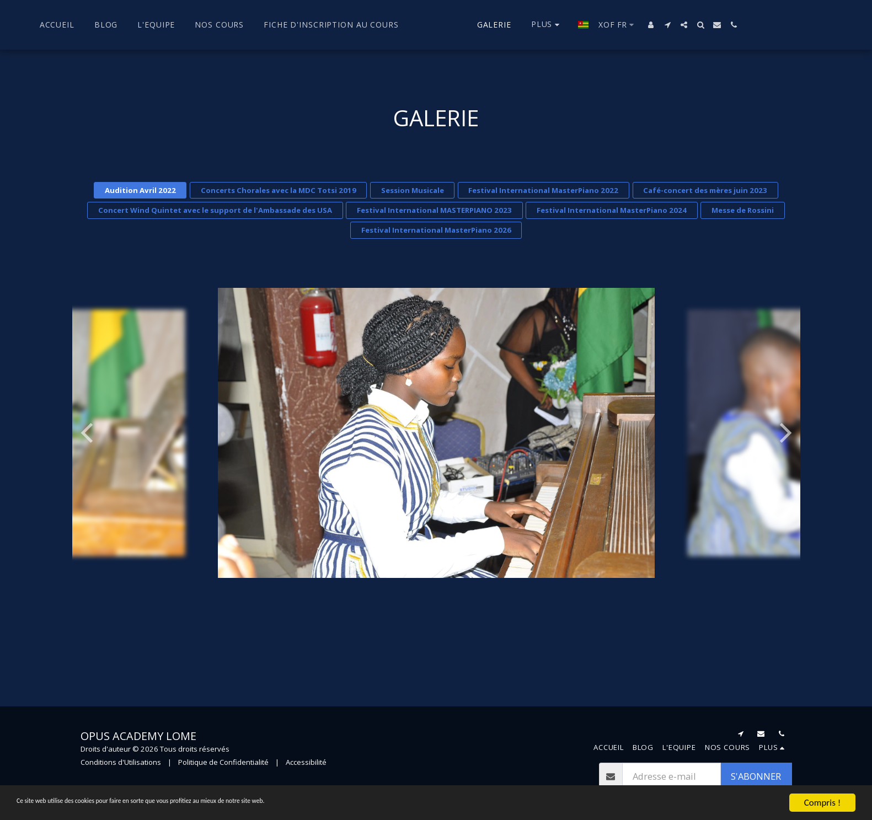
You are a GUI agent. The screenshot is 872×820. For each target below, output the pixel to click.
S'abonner (756, 776)
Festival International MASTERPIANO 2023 (434, 210)
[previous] (88, 432)
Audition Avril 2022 (140, 190)
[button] (686, 25)
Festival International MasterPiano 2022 (543, 190)
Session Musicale (412, 190)
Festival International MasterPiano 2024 (612, 210)
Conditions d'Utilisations (121, 762)
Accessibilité (306, 762)
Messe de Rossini (742, 210)
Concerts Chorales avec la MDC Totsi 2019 (278, 190)
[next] (783, 432)
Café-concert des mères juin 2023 (705, 190)
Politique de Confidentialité (223, 762)
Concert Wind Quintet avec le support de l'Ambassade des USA (215, 210)
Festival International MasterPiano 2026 (436, 230)
